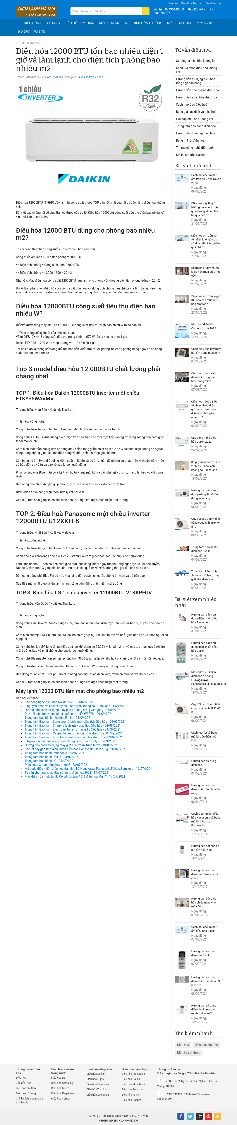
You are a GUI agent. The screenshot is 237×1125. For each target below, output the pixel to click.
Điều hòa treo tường (42, 23)
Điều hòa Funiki (131, 1094)
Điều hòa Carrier (60, 1098)
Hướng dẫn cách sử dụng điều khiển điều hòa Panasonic (204, 618)
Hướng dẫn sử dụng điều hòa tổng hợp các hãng (195, 81)
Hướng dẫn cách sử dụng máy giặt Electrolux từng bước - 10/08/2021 (72, 745)
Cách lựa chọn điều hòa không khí (196, 70)
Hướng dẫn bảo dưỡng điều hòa (197, 90)
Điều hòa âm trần (192, 3)
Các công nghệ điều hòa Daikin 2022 (203, 439)
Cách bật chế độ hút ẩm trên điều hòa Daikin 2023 (206, 178)
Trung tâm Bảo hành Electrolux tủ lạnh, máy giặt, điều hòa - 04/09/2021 (73, 729)
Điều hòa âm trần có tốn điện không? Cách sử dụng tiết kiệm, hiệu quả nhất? (205, 241)
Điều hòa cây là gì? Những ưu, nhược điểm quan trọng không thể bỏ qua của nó (205, 209)
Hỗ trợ (24, 32)
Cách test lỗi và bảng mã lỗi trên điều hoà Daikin (204, 736)
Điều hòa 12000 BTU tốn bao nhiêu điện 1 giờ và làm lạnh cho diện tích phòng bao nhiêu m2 (204, 409)
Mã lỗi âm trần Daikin (190, 155)
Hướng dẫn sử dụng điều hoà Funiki (203, 953)
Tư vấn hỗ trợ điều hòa (90, 77)
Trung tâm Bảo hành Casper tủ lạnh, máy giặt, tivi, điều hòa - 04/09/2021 (73, 733)
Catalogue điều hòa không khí (196, 61)
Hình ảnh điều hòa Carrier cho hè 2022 (203, 326)
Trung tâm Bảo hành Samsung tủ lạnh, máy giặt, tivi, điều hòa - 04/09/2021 (75, 721)
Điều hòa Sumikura (133, 1089)
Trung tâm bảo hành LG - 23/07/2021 (50, 761)
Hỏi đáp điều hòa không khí (194, 119)
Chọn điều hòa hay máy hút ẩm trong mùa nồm (206, 350)
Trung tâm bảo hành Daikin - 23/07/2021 (52, 757)
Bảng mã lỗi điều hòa (190, 140)
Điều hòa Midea (60, 1088)
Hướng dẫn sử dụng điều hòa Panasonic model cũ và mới (203, 1009)
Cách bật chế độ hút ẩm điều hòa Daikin (204, 928)
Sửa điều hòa (23, 1082)
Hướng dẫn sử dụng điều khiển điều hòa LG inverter (205, 981)
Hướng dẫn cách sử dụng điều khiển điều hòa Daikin (204, 646)
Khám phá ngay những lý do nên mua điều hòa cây (206, 271)
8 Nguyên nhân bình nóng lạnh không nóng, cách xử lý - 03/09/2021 (70, 741)
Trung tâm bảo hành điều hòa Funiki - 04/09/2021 (58, 717)
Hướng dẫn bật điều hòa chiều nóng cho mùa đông (203, 902)
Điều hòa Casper (131, 1099)
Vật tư (39, 32)
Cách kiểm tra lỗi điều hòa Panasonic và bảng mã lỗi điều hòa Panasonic (206, 819)
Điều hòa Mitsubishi (97, 1094)
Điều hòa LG (58, 1077)
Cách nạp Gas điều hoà (191, 104)
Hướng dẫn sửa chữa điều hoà (196, 97)
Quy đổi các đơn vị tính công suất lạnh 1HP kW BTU (206, 522)
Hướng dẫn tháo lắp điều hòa (195, 133)
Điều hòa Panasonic (98, 1084)
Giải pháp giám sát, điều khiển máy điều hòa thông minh (203, 377)
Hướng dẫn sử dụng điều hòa (203, 762)
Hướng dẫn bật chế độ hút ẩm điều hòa (205, 847)
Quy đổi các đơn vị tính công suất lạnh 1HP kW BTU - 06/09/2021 (69, 714)
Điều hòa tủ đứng (148, 23)
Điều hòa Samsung (62, 1082)
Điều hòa (173, 3)
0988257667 (196, 9)
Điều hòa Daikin (95, 1073)
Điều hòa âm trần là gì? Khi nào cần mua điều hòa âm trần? (205, 300)
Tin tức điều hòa (30, 42)
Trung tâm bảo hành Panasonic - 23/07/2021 (55, 753)
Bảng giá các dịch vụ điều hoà (196, 111)
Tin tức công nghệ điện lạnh (195, 147)
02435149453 (174, 9)
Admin (59, 77)
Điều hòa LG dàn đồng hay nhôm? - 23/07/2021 (57, 764)
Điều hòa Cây (213, 3)
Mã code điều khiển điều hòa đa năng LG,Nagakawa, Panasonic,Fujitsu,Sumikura (206, 677)
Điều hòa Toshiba (96, 1089)
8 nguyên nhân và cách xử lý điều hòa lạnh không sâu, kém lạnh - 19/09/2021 (77, 706)
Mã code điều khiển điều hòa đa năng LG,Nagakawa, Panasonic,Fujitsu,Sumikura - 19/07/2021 (88, 768)
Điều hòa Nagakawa (62, 1093)
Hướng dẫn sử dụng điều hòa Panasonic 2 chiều (204, 874)
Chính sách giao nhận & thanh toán (29, 1100)
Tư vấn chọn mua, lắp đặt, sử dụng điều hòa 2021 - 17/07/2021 (67, 772)
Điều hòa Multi (180, 23)
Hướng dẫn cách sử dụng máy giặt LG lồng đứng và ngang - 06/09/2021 (73, 710)
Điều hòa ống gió (113, 23)
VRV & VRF (205, 23)
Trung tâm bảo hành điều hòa (196, 126)
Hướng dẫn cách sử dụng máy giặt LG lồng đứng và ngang (205, 494)
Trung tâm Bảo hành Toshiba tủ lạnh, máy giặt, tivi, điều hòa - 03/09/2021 (74, 737)
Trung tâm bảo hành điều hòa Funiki (204, 549)
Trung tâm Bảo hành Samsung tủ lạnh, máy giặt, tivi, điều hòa (205, 575)
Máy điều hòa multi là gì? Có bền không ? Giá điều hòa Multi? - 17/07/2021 (75, 776)
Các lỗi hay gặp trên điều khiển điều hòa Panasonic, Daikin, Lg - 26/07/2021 (76, 749)
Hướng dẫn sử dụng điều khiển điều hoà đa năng (205, 789)
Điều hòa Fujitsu (95, 1079)
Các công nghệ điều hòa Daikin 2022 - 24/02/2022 (59, 702)
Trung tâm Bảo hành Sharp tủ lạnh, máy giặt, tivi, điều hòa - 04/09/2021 (73, 725)
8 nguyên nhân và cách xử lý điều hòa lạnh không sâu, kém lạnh (205, 466)
